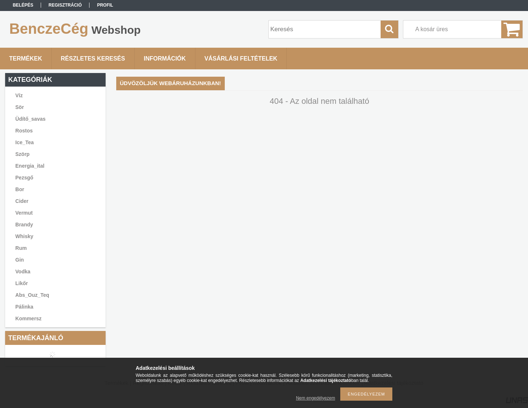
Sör (19, 107)
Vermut (24, 213)
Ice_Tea (24, 142)
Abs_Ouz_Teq (32, 295)
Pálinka (24, 307)
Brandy (24, 224)
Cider (22, 201)
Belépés (23, 5)
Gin (19, 260)
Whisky (24, 236)
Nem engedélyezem (315, 398)
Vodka (22, 271)
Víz (19, 95)
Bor (19, 189)
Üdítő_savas (30, 119)
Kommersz (28, 318)
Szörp (22, 154)
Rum (21, 248)
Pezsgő (24, 178)
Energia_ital (29, 166)
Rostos (24, 131)
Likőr (21, 283)
